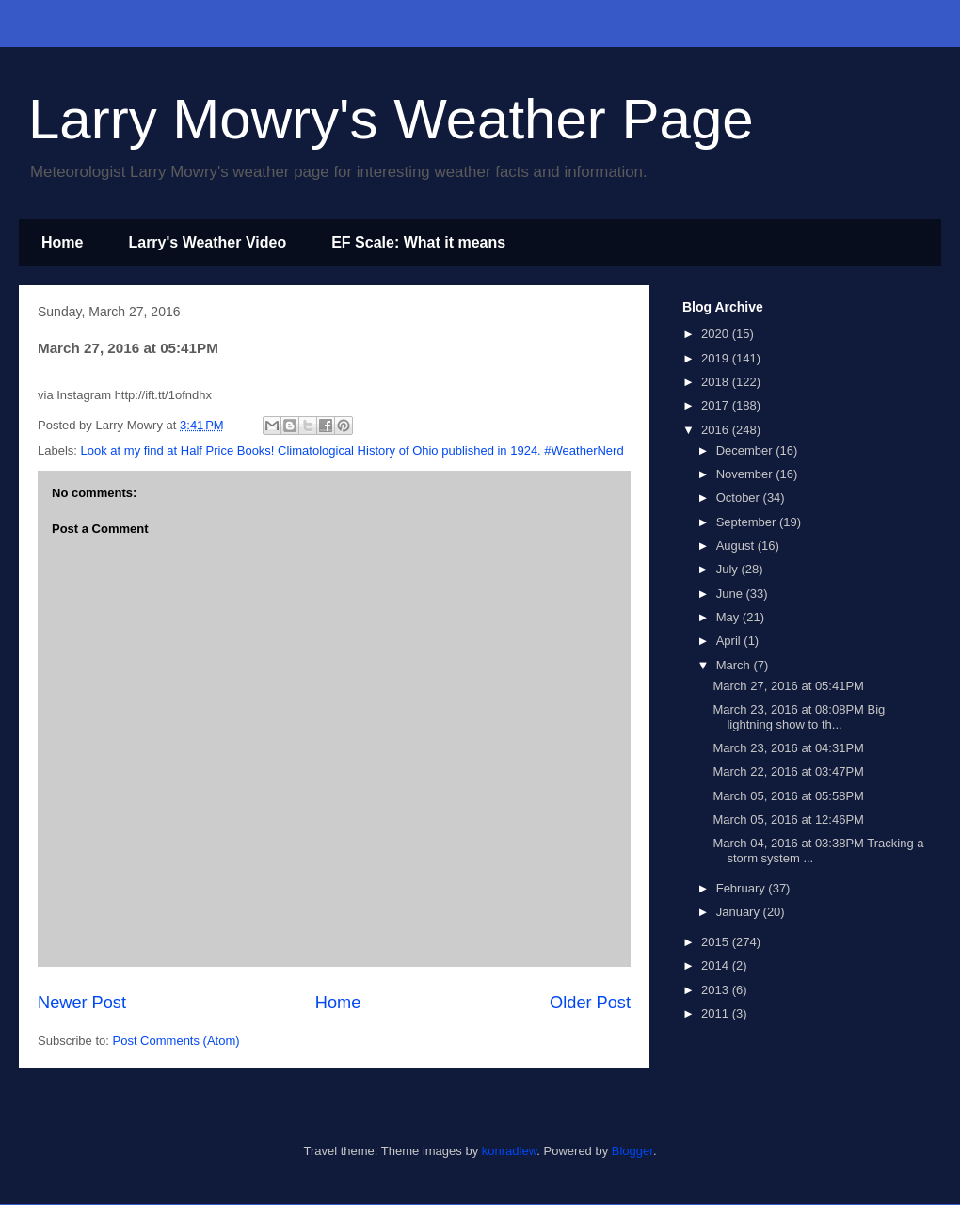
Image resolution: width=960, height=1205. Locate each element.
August (737, 545)
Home (62, 242)
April (730, 641)
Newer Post (82, 1002)
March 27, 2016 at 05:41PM (787, 686)
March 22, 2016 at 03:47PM (787, 771)
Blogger (632, 1151)
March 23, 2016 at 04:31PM (787, 748)
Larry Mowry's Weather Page (391, 119)
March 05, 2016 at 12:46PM (787, 819)
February (742, 888)
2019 (716, 358)
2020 (716, 334)
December (746, 450)
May (729, 617)
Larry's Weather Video (207, 242)
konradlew (509, 1151)
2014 (716, 965)
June (731, 593)
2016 (716, 430)
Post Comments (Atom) (176, 1041)
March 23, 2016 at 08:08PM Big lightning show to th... (798, 716)
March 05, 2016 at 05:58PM (787, 796)
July (729, 569)
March (735, 665)
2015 (716, 942)
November (746, 474)
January (739, 912)
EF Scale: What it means (418, 242)
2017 (716, 405)
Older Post (590, 1002)
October (739, 497)
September (747, 522)
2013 (716, 990)
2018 (716, 382)
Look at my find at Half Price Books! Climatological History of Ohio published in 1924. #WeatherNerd (352, 450)
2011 (716, 1013)
